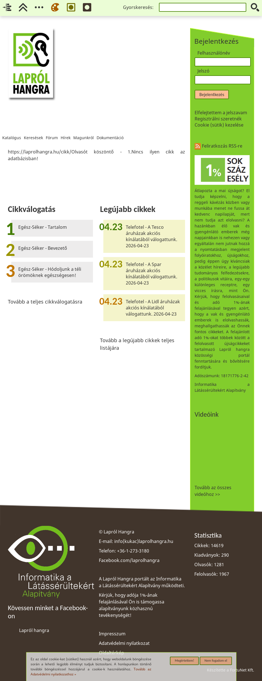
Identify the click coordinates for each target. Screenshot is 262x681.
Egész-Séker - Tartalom (42, 227)
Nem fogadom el (215, 661)
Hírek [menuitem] (65, 130)
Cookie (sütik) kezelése (219, 125)
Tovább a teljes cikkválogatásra (45, 301)
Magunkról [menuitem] (83, 130)
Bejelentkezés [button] (211, 94)
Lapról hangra (34, 630)
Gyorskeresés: (138, 7)
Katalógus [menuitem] (11, 130)
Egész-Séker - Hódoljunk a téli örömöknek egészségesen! (49, 272)
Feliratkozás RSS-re (218, 146)
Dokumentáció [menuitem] (110, 130)
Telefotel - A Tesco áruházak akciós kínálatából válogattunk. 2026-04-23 (151, 236)
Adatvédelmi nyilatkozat (124, 643)
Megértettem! (184, 661)
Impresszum (112, 634)
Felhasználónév (213, 53)
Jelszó (203, 71)
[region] (96, 155)
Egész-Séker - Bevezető (42, 248)
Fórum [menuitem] (52, 130)
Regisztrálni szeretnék (218, 119)
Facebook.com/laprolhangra (129, 560)
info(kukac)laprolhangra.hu (143, 541)
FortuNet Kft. (242, 670)
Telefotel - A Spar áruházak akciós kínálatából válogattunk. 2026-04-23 (151, 273)
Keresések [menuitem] (33, 130)
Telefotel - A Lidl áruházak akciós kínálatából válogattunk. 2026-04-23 (153, 307)
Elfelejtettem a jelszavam (221, 112)
